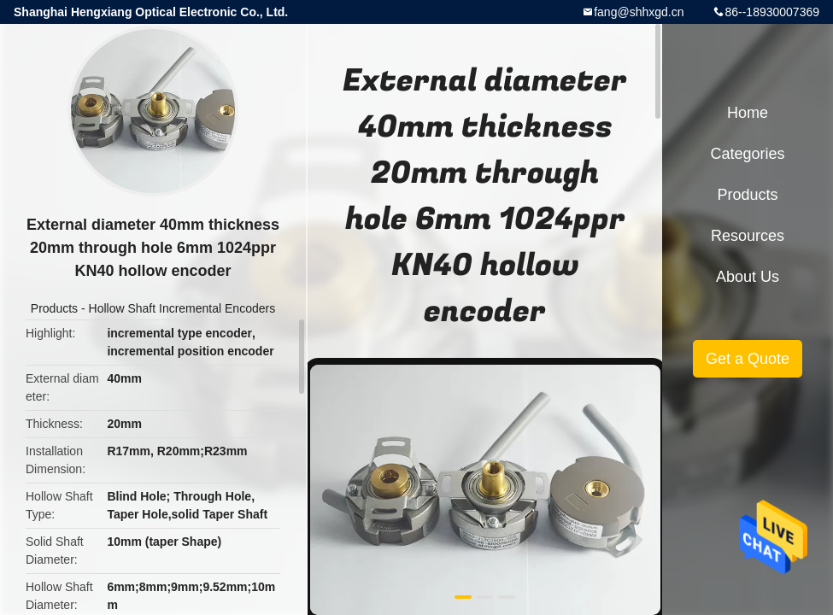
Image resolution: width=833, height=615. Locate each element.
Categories (747, 153)
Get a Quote (747, 358)
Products (54, 308)
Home (747, 112)
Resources (747, 235)
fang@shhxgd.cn (638, 12)
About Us (747, 276)
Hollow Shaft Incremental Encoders (182, 308)
